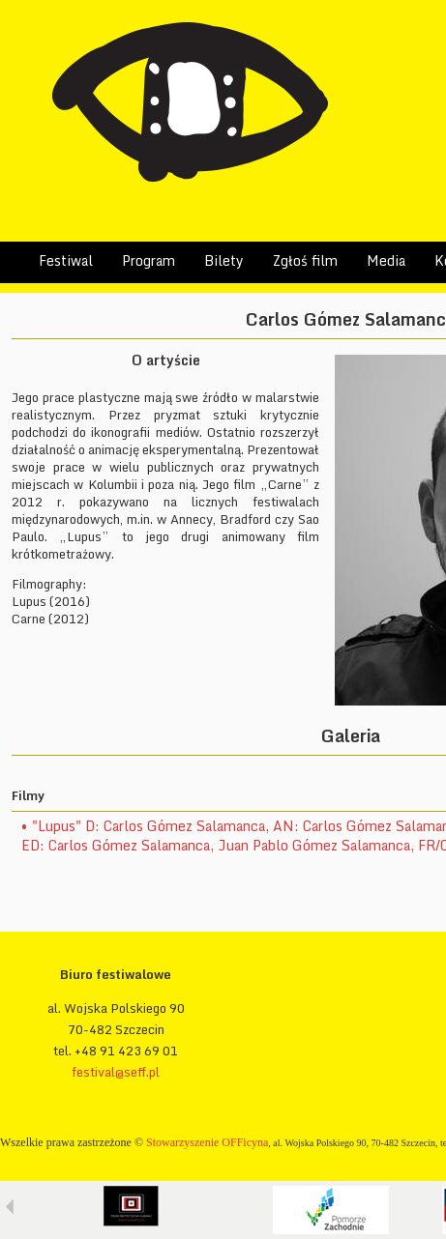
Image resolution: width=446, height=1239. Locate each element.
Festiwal (66, 260)
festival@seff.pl (116, 1071)
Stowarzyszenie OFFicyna (207, 1142)
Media (386, 260)
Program (148, 260)
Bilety (224, 260)
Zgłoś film (305, 260)
